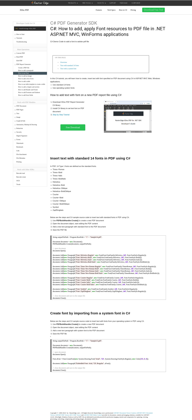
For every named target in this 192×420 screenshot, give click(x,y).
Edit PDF (19, 60)
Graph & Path (20, 121)
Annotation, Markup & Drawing (26, 124)
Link (17, 151)
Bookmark (19, 147)
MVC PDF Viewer (75, 415)
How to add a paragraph (25, 70)
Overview (63, 62)
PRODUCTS (73, 3)
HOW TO (101, 3)
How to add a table (24, 81)
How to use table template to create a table (31, 84)
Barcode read (20, 173)
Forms (18, 139)
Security (19, 132)
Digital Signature (21, 136)
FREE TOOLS (87, 3)
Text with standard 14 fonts (69, 65)
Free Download (73, 127)
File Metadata (20, 158)
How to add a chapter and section (28, 87)
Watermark (19, 143)
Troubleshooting (21, 42)
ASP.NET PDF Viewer (62, 415)
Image (18, 117)
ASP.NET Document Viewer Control (124, 413)
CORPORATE (136, 3)
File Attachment (21, 154)
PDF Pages (19, 110)
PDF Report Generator (23, 64)
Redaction (19, 128)
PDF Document (21, 106)
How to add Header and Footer (28, 90)
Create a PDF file (23, 68)
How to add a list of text (26, 79)
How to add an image (25, 76)
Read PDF (19, 57)
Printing (18, 162)
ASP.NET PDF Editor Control (93, 415)
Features (99, 10)
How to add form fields (25, 95)
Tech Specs (111, 10)
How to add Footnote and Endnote (29, 92)
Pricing (133, 10)
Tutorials (19, 38)
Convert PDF (20, 53)
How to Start (20, 34)
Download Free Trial (153, 9)
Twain (18, 184)
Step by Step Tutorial (61, 115)
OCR (18, 181)
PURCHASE (123, 3)
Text (17, 113)
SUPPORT (112, 3)
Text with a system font (68, 69)
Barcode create (21, 177)
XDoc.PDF (24, 10)
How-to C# (123, 10)
